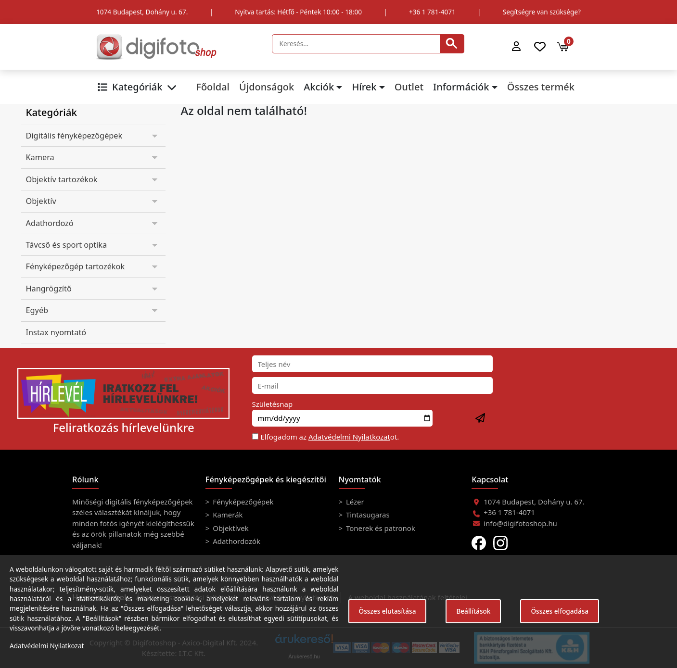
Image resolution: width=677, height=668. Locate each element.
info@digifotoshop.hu (520, 523)
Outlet (409, 86)
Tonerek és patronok (379, 528)
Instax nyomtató (56, 332)
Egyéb (37, 310)
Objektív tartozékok (62, 179)
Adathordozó (50, 223)
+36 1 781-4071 (432, 11)
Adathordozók (235, 541)
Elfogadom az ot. (330, 436)
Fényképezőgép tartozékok (75, 266)
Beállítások (473, 611)
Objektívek (229, 528)
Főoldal (213, 86)
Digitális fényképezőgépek (74, 135)
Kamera (40, 157)
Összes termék (541, 86)
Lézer (354, 501)
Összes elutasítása (387, 611)
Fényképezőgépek (242, 501)
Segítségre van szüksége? (542, 11)
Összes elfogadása (559, 611)
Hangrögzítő (49, 288)
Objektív (41, 201)
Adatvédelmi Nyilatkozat (349, 436)
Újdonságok (266, 86)
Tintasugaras (367, 514)
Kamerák (227, 514)
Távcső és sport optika (66, 244)
